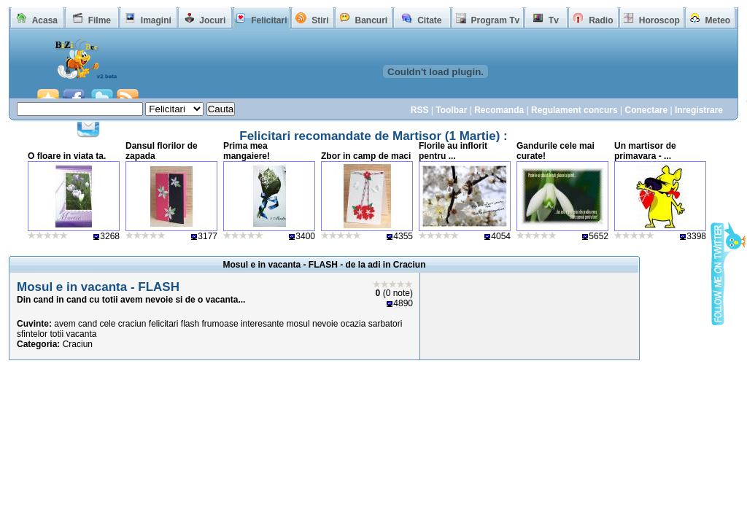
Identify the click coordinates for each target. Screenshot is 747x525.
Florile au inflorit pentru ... (453, 151)
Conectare (645, 110)
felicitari (164, 324)
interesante (262, 324)
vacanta (81, 334)
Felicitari (269, 20)
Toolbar (451, 110)
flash (190, 324)
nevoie (325, 324)
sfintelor (32, 334)
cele (107, 324)
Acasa (45, 20)
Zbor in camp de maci (366, 156)
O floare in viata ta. (67, 156)
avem (64, 324)
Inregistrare (699, 110)
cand (87, 324)
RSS (420, 110)
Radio (601, 20)
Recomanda (499, 110)
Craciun (78, 344)
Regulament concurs (574, 110)
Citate (429, 20)
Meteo (718, 20)
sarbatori (385, 324)
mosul (298, 324)
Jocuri (212, 20)
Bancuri (371, 20)
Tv (554, 20)
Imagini (156, 20)
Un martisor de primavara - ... (645, 151)
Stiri (319, 20)
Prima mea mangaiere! (246, 151)
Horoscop (659, 20)
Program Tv (495, 20)
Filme (99, 20)
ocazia (353, 324)
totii (56, 334)
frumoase (220, 324)
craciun (132, 324)
